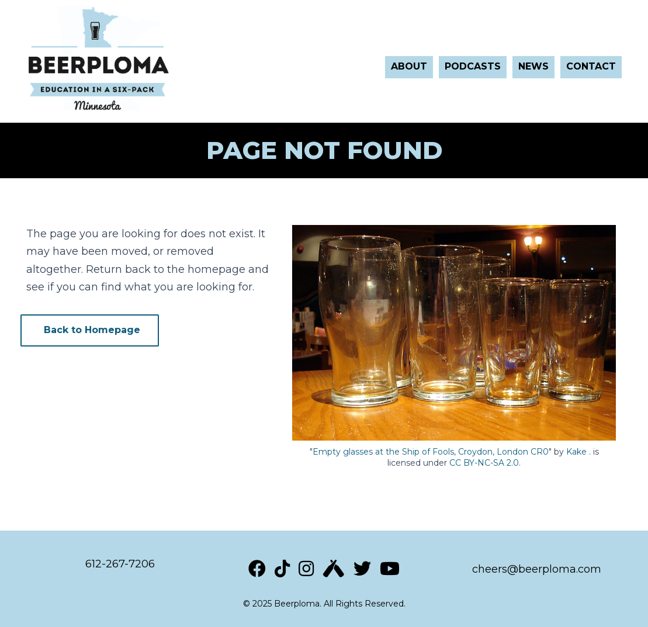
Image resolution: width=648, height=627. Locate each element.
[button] (89, 330)
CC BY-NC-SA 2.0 (484, 463)
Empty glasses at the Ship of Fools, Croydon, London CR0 (431, 451)
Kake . (578, 451)
